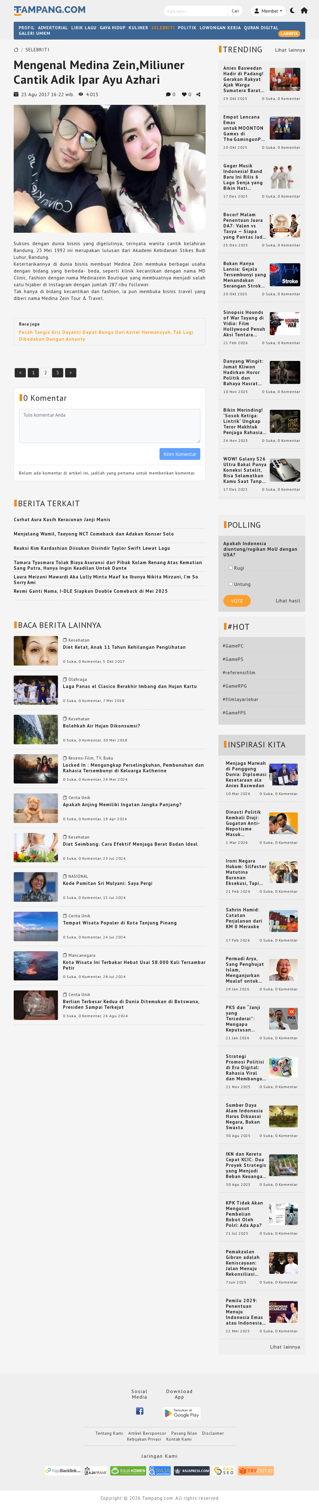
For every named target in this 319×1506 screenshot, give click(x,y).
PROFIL (27, 27)
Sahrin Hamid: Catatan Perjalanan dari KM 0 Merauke (244, 918)
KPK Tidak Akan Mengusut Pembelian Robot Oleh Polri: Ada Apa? (244, 1214)
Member (267, 11)
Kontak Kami (179, 1439)
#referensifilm (239, 673)
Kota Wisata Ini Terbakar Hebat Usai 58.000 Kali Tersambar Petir (134, 965)
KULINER (138, 27)
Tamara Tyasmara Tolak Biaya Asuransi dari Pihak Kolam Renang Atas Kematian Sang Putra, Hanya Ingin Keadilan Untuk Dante (108, 565)
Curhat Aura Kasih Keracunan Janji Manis (62, 519)
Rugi (236, 568)
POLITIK (187, 27)
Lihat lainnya (290, 50)
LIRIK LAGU (84, 27)
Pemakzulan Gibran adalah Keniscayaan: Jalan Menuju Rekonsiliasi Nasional (243, 1263)
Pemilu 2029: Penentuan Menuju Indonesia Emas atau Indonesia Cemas (244, 1312)
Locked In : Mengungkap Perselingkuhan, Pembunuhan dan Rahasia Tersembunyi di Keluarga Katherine (133, 768)
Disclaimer (213, 1433)
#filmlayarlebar (241, 699)
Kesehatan (79, 640)
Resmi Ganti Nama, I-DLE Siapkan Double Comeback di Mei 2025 (91, 591)
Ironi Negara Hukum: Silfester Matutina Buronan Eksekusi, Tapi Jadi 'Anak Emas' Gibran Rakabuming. (246, 872)
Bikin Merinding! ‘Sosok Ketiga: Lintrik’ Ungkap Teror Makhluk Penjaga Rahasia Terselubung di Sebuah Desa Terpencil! (243, 421)
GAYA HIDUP (113, 27)
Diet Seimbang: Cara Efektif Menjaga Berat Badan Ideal (130, 844)
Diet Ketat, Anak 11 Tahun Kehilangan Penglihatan (124, 647)
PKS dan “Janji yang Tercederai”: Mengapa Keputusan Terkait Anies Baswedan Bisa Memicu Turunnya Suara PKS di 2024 (246, 1019)
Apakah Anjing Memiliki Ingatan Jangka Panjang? (122, 804)
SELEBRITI (163, 27)
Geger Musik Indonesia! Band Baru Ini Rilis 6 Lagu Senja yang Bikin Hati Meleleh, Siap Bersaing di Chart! (245, 177)
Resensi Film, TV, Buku (91, 758)
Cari (235, 11)
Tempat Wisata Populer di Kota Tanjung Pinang (120, 923)
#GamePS (233, 659)
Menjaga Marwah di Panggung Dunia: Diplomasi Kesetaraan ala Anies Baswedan (246, 774)
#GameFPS (234, 713)
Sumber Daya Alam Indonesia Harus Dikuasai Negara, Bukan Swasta (244, 1116)
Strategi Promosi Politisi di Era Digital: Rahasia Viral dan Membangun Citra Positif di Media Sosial (245, 1068)
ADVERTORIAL (53, 27)
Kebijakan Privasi (144, 1439)
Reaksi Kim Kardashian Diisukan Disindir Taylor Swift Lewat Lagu (92, 548)
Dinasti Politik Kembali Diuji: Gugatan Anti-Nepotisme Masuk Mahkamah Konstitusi (243, 823)
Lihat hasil (288, 601)
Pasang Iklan (184, 1433)
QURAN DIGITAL (261, 27)
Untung (240, 584)
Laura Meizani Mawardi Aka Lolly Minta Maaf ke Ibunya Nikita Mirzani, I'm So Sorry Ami (106, 579)
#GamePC (233, 646)
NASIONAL (78, 876)
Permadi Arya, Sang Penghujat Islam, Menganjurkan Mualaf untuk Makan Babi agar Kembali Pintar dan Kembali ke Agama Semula (246, 970)
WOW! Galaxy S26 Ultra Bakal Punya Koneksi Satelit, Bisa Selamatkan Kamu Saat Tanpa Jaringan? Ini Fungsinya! (245, 470)
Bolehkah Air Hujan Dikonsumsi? (101, 726)
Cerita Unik (79, 797)
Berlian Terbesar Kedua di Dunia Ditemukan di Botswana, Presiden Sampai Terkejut (131, 1004)
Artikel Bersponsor (147, 1433)
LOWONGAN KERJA (220, 27)
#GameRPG (235, 686)
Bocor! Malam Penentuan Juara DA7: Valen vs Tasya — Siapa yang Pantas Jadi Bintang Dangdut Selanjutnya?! (244, 226)
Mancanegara (82, 955)
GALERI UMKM (34, 33)
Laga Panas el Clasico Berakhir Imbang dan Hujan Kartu (130, 686)
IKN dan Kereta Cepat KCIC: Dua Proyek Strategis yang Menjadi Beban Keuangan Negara (246, 1165)
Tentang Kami (109, 1433)
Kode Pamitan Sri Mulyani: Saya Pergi (108, 883)
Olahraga (78, 679)
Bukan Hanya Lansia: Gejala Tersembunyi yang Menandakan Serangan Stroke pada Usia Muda (244, 275)
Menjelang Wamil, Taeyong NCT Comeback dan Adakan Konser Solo (94, 534)
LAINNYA (289, 33)
